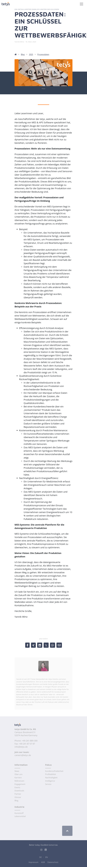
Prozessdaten (43, 54)
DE (40, 857)
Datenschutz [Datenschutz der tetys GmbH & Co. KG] (52, 862)
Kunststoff (19, 813)
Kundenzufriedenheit (54, 771)
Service (48, 784)
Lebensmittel (20, 816)
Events (17, 787)
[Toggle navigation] (81, 4)
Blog (23, 54)
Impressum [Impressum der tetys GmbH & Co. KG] (33, 862)
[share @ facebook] (27, 645)
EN (46, 857)
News (17, 771)
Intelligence (50, 781)
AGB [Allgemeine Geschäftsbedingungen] (43, 862)
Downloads (19, 790)
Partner (18, 794)
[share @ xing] (33, 645)
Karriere (18, 777)
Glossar (18, 797)
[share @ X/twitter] (46, 645)
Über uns (18, 774)
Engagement (20, 784)
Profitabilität (50, 774)
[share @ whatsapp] (52, 645)
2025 (31, 54)
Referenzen (19, 781)
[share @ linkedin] (39, 645)
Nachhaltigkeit (51, 777)
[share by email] (59, 645)
